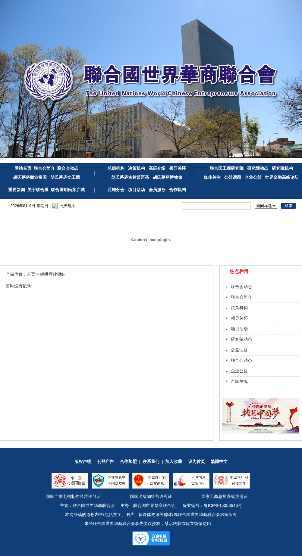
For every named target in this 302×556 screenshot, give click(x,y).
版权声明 (82, 461)
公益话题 (232, 177)
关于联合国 (38, 189)
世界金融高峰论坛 (282, 177)
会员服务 (157, 189)
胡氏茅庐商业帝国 (30, 177)
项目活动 (136, 189)
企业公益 (253, 177)
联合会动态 (67, 168)
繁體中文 (219, 461)
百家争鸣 (239, 381)
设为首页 (196, 461)
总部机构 (116, 168)
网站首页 (22, 168)
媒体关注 (212, 177)
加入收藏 (173, 461)
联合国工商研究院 (227, 168)
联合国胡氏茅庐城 (68, 189)
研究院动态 (257, 168)
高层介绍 (158, 168)
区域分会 (117, 189)
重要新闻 (16, 189)
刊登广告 (105, 461)
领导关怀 (177, 168)
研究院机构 (282, 168)
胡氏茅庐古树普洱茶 (130, 177)
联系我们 (151, 461)
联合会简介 (44, 168)
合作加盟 (128, 461)
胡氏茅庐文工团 (64, 177)
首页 (31, 274)
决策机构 (136, 168)
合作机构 (177, 189)
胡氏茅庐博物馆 (167, 177)
